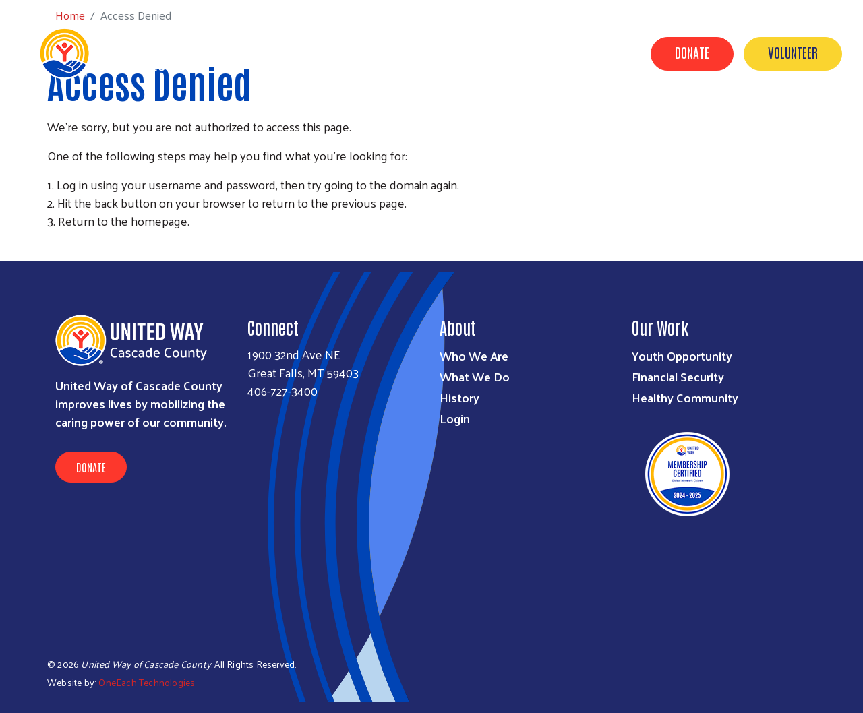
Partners (455, 116)
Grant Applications (790, 116)
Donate (692, 52)
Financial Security (678, 376)
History (459, 397)
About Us (312, 116)
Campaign (528, 116)
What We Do (475, 376)
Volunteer (793, 52)
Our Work (383, 116)
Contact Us (688, 116)
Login (455, 418)
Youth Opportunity (682, 355)
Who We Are (474, 355)
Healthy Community (685, 397)
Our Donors (606, 116)
